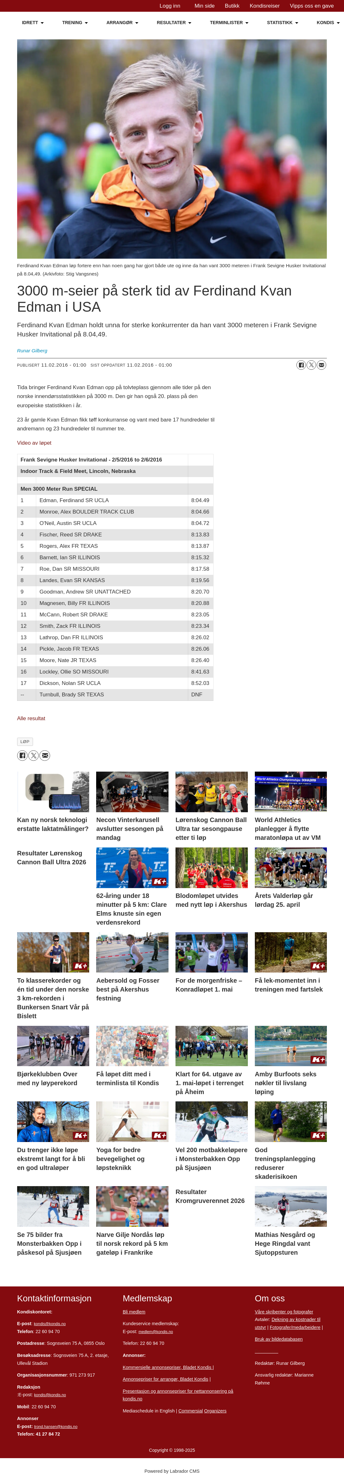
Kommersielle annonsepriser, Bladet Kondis (168, 1367)
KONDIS (325, 22)
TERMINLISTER (226, 22)
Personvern (266, 1351)
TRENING (72, 22)
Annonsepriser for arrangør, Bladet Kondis (165, 1379)
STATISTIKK (280, 22)
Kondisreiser (265, 6)
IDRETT (30, 22)
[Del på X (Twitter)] (311, 365)
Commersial (190, 1410)
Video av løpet (34, 443)
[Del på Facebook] (301, 365)
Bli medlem (134, 1311)
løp (25, 741)
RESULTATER (171, 22)
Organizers (215, 1410)
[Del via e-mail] (321, 365)
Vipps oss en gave (312, 6)
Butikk (232, 6)
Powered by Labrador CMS (172, 1471)
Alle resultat (31, 718)
